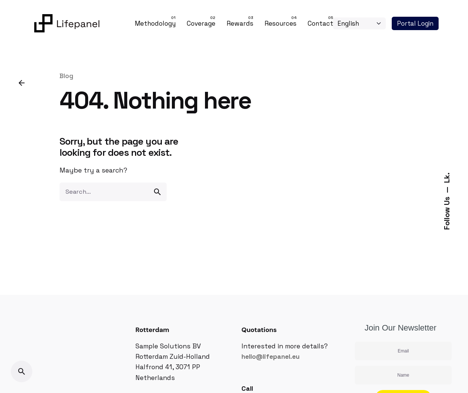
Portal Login (415, 23)
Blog (66, 76)
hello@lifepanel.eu (270, 356)
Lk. (447, 178)
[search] (157, 192)
